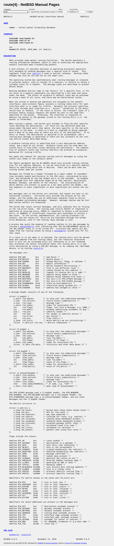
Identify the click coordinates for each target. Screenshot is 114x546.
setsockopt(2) (27, 226)
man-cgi (68, 543)
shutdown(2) (60, 231)
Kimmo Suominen (52, 543)
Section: (32, 9)
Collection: (74, 9)
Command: (8, 9)
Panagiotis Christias (80, 543)
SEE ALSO (8, 530)
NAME (6, 23)
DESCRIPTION (10, 56)
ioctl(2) (36, 73)
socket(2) (14, 535)
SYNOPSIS (8, 34)
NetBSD (40, 543)
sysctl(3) (38, 248)
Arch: (61, 9)
